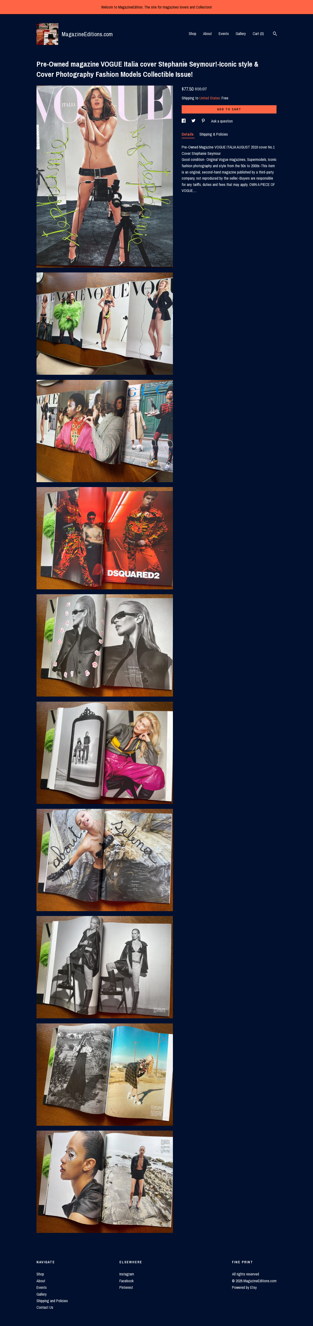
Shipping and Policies (52, 1300)
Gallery (241, 33)
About (207, 33)
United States (209, 98)
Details (188, 134)
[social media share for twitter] (194, 121)
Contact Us (44, 1307)
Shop (192, 33)
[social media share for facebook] (184, 121)
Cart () (258, 33)
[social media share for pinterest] (203, 121)
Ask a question (222, 121)
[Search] (275, 34)
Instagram (126, 1274)
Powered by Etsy (244, 1287)
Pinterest (126, 1287)
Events (224, 33)
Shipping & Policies (213, 134)
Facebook (126, 1280)
